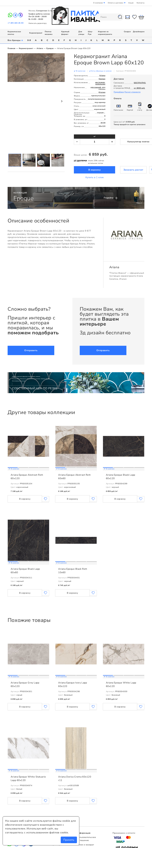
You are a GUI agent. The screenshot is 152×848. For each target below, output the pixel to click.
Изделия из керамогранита (105, 32)
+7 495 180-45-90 (16, 23)
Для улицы (81, 32)
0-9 (29, 40)
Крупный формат (65, 32)
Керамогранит (35, 33)
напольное (100, 84)
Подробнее (119, 92)
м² (95, 136)
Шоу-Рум (90, 32)
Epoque (50, 48)
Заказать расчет (133, 169)
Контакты (140, 3)
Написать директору (38, 23)
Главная (11, 48)
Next (62, 101)
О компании (98, 3)
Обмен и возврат (85, 844)
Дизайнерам (138, 31)
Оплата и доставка (115, 3)
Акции (131, 3)
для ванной (96, 87)
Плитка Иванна (76, 15)
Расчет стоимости (132, 92)
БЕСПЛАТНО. (140, 83)
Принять (68, 840)
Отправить (31, 350)
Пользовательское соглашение (86, 839)
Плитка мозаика (49, 32)
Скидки (127, 31)
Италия (102, 92)
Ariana (40, 48)
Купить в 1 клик (94, 177)
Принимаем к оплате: (124, 833)
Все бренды (15, 40)
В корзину (94, 169)
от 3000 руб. (139, 88)
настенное (100, 82)
